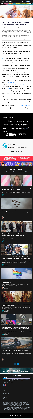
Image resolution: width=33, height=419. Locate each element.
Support (28, 1)
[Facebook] (24, 39)
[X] (26, 39)
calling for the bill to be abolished (22, 105)
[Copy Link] (28, 39)
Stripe (25, 128)
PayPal (4, 129)
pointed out (19, 50)
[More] (30, 39)
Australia (3, 20)
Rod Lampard (7, 287)
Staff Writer (7, 264)
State (17, 20)
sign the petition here (10, 82)
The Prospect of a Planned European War (13, 211)
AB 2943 (8, 88)
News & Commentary (12, 20)
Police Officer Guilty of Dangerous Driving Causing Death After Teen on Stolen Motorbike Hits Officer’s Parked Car (15, 329)
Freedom (7, 20)
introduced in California (20, 84)
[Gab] (27, 39)
